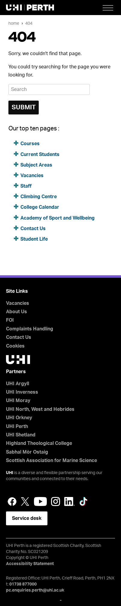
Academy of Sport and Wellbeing (57, 218)
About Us (16, 311)
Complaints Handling (29, 328)
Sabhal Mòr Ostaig (27, 452)
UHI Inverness (22, 392)
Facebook (12, 501)
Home (13, 23)
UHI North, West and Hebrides (40, 409)
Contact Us (33, 228)
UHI (9, 473)
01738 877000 (23, 584)
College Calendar (39, 207)
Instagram (55, 501)
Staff (26, 186)
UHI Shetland (20, 435)
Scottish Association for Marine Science (51, 460)
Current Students (39, 154)
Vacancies (32, 175)
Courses (30, 143)
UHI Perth (17, 426)
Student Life (34, 239)
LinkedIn (69, 501)
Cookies (15, 346)
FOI (10, 320)
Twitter (25, 501)
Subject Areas (36, 165)
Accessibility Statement (30, 564)
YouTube (40, 501)
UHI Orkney (19, 417)
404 (28, 23)
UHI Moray (18, 400)
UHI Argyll (17, 383)
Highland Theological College (39, 443)
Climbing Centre (38, 196)
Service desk (26, 518)
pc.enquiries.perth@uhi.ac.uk (35, 590)
